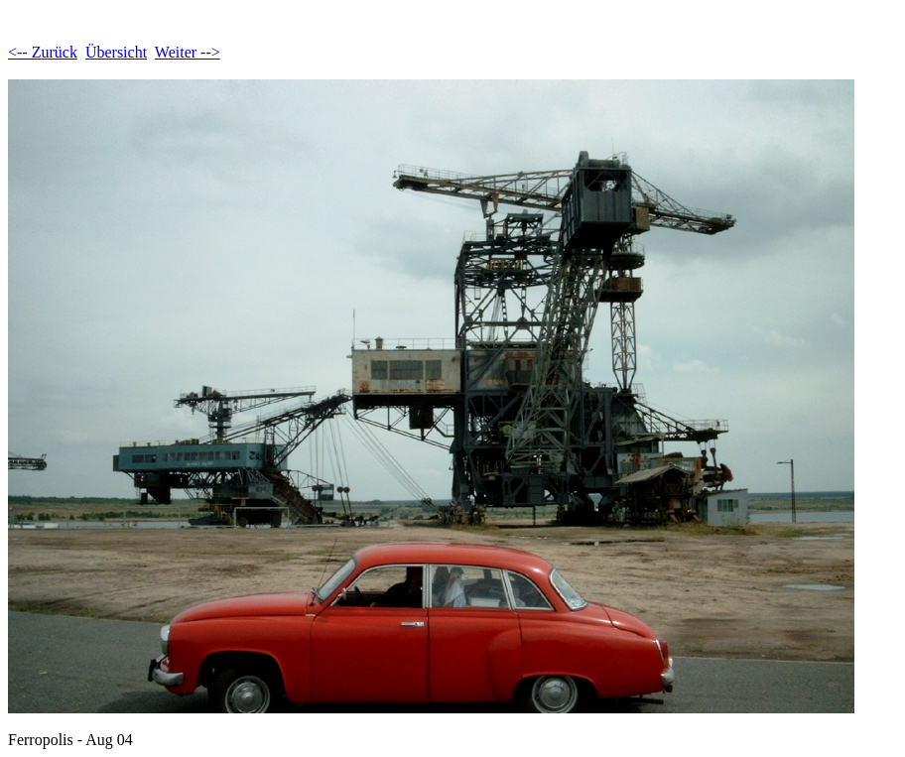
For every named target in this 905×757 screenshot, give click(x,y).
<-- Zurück (42, 52)
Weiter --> (187, 52)
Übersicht (116, 52)
